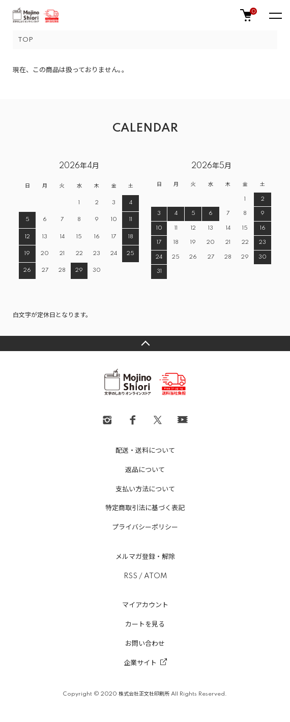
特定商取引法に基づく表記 (145, 508)
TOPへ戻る (145, 343)
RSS (130, 576)
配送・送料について (145, 450)
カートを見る (145, 624)
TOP (25, 40)
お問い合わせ (145, 643)
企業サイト (140, 663)
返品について (145, 470)
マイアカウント (145, 605)
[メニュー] (274, 15)
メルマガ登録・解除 (145, 556)
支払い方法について (145, 489)
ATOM (155, 576)
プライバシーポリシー (145, 527)
